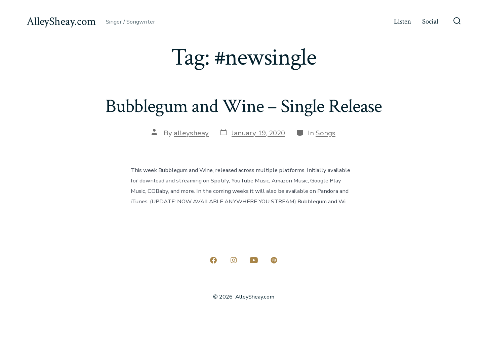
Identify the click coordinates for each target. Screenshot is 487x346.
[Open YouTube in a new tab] (253, 260)
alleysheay (191, 133)
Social (430, 21)
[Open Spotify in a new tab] (274, 260)
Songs (325, 133)
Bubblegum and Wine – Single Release (243, 106)
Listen (402, 21)
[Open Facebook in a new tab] (213, 260)
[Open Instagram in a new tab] (233, 260)
